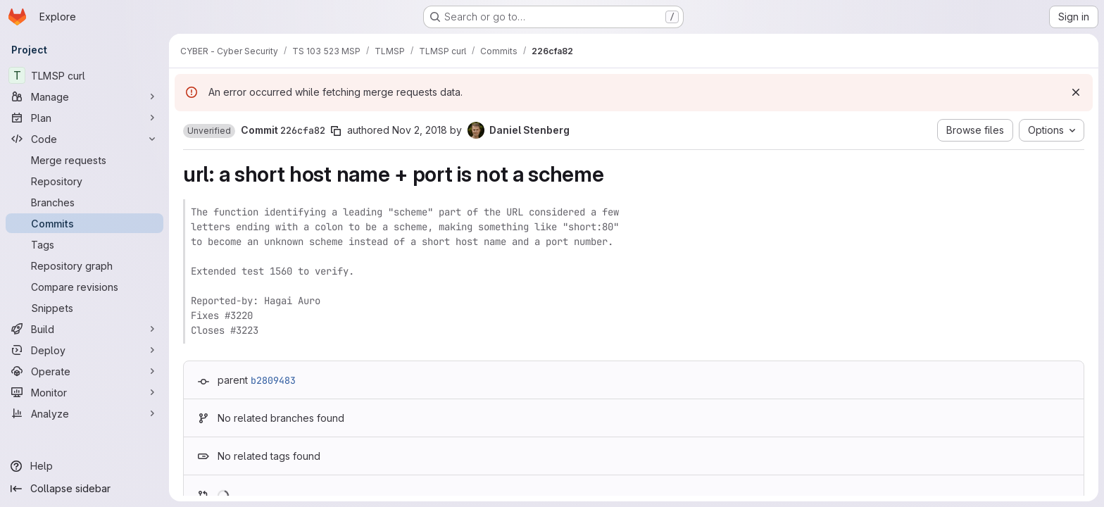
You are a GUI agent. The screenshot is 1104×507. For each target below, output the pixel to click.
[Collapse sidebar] (84, 489)
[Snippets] (84, 308)
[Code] (84, 139)
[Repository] (84, 181)
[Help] (84, 466)
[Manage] (84, 96)
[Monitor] (84, 392)
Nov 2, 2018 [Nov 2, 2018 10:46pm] (419, 130)
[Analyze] (84, 413)
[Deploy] (84, 350)
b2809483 (273, 380)
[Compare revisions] (84, 286)
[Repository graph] (84, 265)
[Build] (84, 329)
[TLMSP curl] (84, 75)
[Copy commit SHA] (335, 131)
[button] (209, 131)
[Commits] (84, 223)
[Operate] (84, 371)
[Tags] (84, 244)
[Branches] (84, 202)
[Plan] (84, 117)
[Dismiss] (1075, 92)
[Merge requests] (84, 160)
